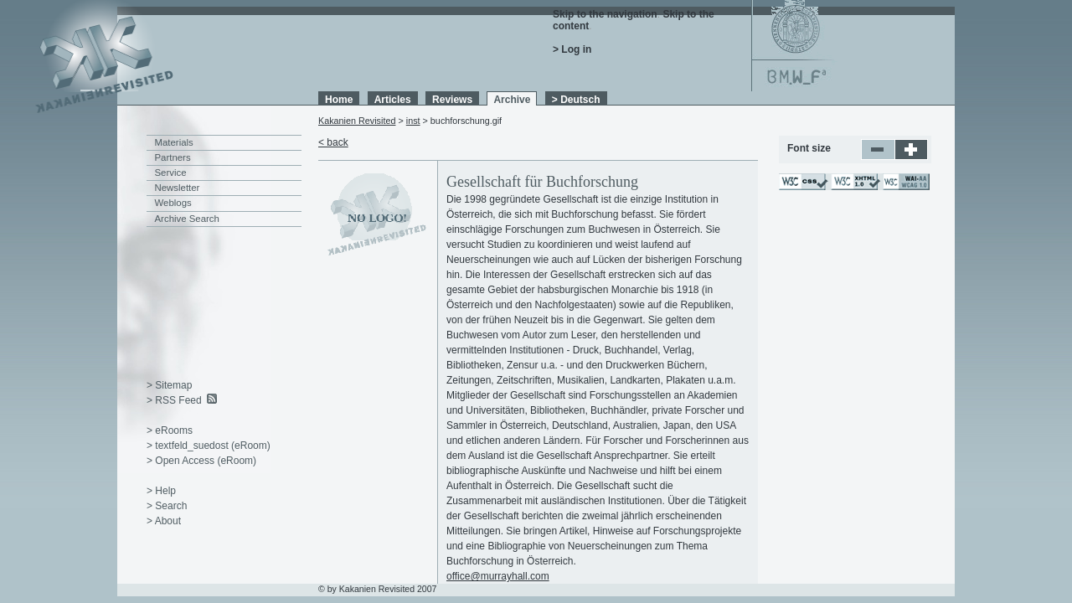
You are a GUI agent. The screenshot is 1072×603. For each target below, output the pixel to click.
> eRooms (170, 430)
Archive (511, 100)
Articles (392, 100)
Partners (173, 157)
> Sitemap (169, 385)
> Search (167, 506)
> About (164, 521)
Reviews (452, 100)
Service (171, 173)
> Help (161, 491)
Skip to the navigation (605, 14)
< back (333, 142)
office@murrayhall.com (497, 576)
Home (339, 100)
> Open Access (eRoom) (201, 460)
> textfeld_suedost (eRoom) (209, 445)
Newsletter (177, 188)
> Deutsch (576, 100)
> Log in (572, 49)
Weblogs (173, 203)
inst (413, 121)
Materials (174, 142)
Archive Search (187, 219)
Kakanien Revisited (356, 121)
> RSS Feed (174, 400)
